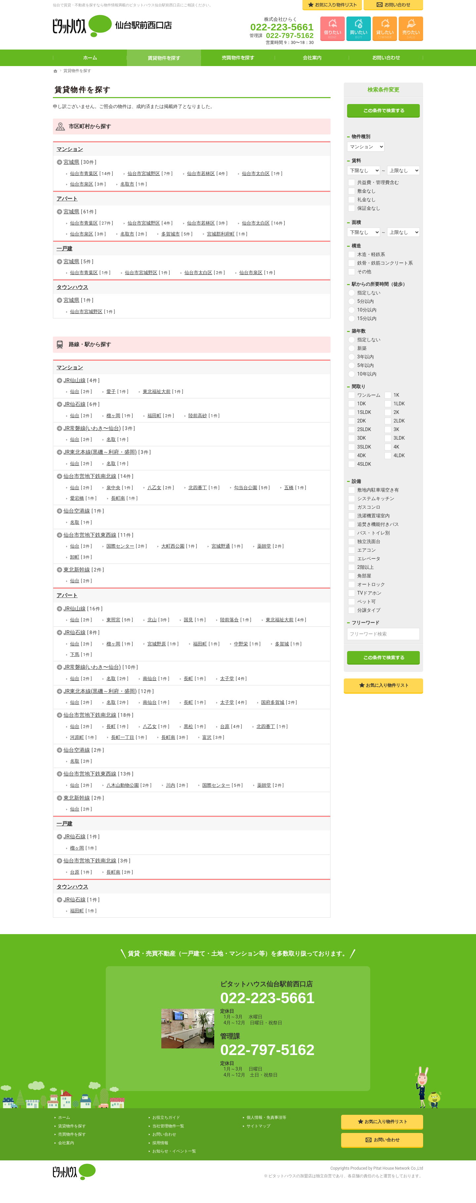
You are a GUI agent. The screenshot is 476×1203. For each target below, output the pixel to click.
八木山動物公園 (129, 784)
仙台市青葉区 (91, 173)
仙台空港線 (83, 511)
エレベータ (368, 558)
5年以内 (365, 365)
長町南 (124, 498)
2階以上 (365, 567)
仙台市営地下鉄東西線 (98, 534)
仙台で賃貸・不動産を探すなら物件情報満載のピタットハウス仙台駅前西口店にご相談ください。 (133, 5)
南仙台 (156, 678)
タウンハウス (72, 287)
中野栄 (247, 643)
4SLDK (364, 464)
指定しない (368, 292)
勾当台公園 (252, 487)
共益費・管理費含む (378, 182)
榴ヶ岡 (119, 415)
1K (396, 395)
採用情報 (160, 1142)
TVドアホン (369, 593)
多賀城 (288, 643)
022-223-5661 (267, 997)
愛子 (117, 391)
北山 (158, 619)
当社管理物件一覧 (168, 1125)
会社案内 (312, 58)
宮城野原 (163, 643)
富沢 (213, 737)
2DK (361, 420)
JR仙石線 (81, 404)
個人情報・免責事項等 (266, 1116)
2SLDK (364, 429)
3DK (361, 438)
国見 (195, 619)
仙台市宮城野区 (150, 173)
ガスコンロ (368, 507)
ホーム (90, 58)
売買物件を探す (238, 58)
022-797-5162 (267, 1049)
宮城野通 (227, 546)
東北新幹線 (83, 569)
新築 (362, 348)
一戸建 (64, 248)
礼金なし (366, 199)
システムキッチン (375, 498)
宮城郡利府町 (227, 234)
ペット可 (366, 601)
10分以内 (367, 309)
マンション (70, 149)
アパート (67, 199)
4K (396, 447)
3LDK (399, 438)
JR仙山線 (81, 380)
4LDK (399, 455)
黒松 (195, 726)
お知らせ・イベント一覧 (174, 1150)
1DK (361, 403)
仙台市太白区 (262, 173)
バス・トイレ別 (373, 532)
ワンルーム (368, 395)
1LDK (399, 403)
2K (396, 412)
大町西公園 (179, 546)
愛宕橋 (83, 498)
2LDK (399, 420)
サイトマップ (258, 1125)
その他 (364, 271)
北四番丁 (204, 487)
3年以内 (365, 356)
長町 (195, 678)
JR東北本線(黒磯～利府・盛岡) (107, 452)
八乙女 (160, 487)
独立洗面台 (368, 541)
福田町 (160, 415)
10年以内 (367, 374)
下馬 (81, 654)
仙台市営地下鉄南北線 (98, 476)
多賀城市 (177, 234)
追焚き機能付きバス (378, 524)
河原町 (83, 737)
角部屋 (364, 575)
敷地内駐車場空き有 (378, 489)
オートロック (371, 584)
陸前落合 (236, 619)
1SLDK (364, 412)
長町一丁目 (129, 737)
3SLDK (364, 447)
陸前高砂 (204, 415)
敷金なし (366, 191)
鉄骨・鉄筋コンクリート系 (385, 263)
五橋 (295, 487)
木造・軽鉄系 (371, 254)
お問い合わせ (386, 58)
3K (396, 429)
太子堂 (233, 678)
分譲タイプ (368, 610)
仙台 (81, 391)
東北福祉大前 (163, 391)
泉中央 (119, 487)
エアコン (366, 550)
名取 (117, 439)
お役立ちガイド (166, 1116)
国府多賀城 (279, 702)
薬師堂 (270, 546)
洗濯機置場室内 (373, 515)
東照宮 (119, 619)
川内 (177, 784)
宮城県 (80, 162)
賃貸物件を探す (164, 58)
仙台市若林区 (207, 173)
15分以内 (367, 318)
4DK (361, 455)
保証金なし (368, 208)
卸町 (81, 557)
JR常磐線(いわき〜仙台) (99, 428)
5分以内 (365, 301)
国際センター (126, 546)
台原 (231, 726)
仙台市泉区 (88, 184)
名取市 (133, 184)
